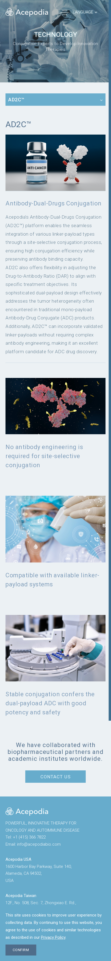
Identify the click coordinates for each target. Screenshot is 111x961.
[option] (55, 41)
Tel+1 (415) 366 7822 (25, 837)
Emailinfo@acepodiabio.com (33, 844)
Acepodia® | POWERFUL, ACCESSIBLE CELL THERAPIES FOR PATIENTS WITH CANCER (26, 12)
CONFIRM (21, 950)
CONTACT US (55, 776)
